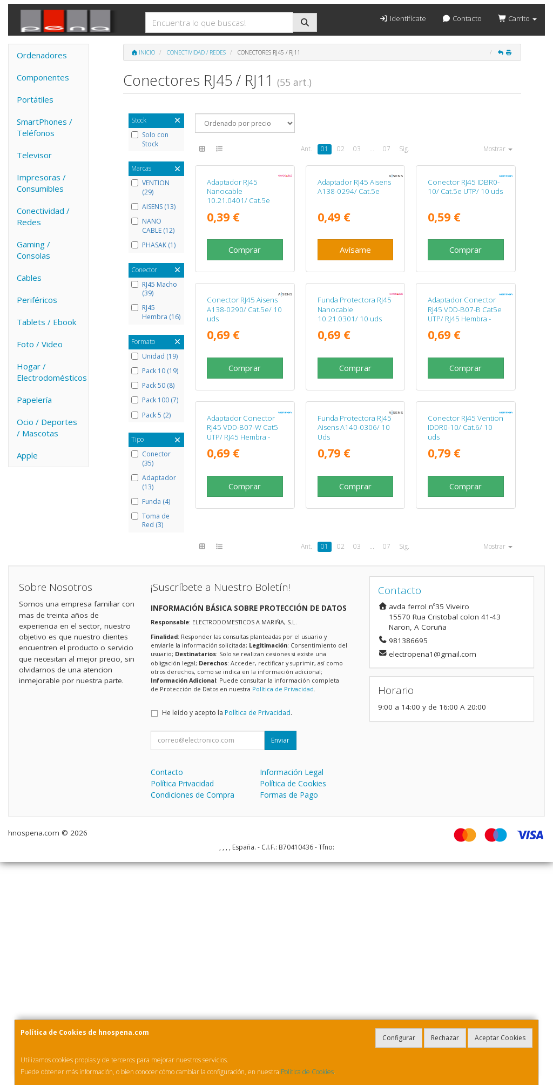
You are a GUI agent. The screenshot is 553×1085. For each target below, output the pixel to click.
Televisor (34, 155)
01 (324, 148)
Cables (29, 277)
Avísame (355, 324)
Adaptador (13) (153, 482)
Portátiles (35, 99)
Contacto (462, 18)
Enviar (280, 963)
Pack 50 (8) (152, 385)
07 (386, 148)
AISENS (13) (153, 207)
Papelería (34, 399)
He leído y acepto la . (227, 935)
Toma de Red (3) (150, 521)
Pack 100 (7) (154, 400)
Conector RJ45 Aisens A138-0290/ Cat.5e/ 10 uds (244, 458)
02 (341, 148)
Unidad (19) (154, 356)
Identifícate (402, 18)
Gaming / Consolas (33, 250)
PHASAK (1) (153, 245)
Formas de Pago (289, 1018)
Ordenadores (42, 55)
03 (357, 148)
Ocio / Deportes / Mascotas (47, 427)
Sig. (404, 148)
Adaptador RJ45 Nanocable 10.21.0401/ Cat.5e (238, 266)
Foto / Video (40, 344)
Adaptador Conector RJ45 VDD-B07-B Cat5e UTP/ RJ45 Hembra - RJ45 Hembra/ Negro (465, 463)
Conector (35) (151, 459)
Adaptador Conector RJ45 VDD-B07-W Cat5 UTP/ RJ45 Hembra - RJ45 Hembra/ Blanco (242, 655)
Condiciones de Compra (192, 1018)
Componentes (43, 77)
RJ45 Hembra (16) (155, 312)
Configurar (398, 1037)
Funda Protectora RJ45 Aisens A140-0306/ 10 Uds (355, 650)
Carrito (517, 18)
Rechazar (445, 1037)
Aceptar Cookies (500, 1037)
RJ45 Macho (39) (154, 289)
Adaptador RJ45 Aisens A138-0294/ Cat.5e (354, 261)
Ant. (306, 148)
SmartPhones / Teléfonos (44, 127)
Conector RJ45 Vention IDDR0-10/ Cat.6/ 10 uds (465, 650)
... (371, 148)
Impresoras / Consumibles (41, 183)
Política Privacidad (182, 1006)
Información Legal (291, 995)
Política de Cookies (307, 1071)
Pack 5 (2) (151, 415)
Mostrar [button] (497, 148)
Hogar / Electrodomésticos (52, 372)
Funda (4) (150, 501)
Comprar (244, 324)
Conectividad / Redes (43, 216)
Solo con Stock (149, 140)
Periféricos (37, 299)
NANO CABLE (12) (152, 226)
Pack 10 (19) (154, 371)
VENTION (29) (150, 188)
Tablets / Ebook (46, 321)
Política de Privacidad (283, 912)
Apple (27, 455)
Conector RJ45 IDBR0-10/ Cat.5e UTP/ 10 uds (465, 261)
